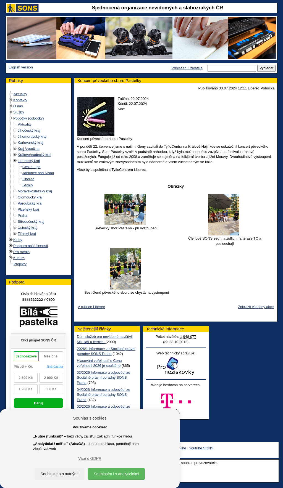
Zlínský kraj (27, 234)
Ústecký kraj (27, 228)
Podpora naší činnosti (30, 246)
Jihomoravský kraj (32, 136)
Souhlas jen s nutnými (59, 474)
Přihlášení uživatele (187, 68)
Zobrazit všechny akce (256, 307)
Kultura (19, 258)
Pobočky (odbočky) (28, 118)
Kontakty (20, 100)
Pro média (21, 252)
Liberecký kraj (29, 161)
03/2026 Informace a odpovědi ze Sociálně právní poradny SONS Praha (103, 377)
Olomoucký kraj (30, 197)
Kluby (17, 240)
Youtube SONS (201, 448)
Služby (18, 112)
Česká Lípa (31, 167)
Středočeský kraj (31, 221)
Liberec (28, 179)
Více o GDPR (89, 458)
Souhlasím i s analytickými (116, 474)
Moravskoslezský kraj (35, 191)
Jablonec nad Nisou (38, 173)
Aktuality (20, 94)
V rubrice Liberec (91, 307)
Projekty (20, 264)
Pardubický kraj (30, 203)
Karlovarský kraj (30, 142)
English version (21, 67)
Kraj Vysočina (29, 149)
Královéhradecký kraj (34, 155)
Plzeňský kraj (28, 209)
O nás (18, 106)
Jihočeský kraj (29, 130)
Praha (22, 215)
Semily (27, 185)
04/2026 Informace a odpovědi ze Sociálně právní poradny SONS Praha (103, 395)
